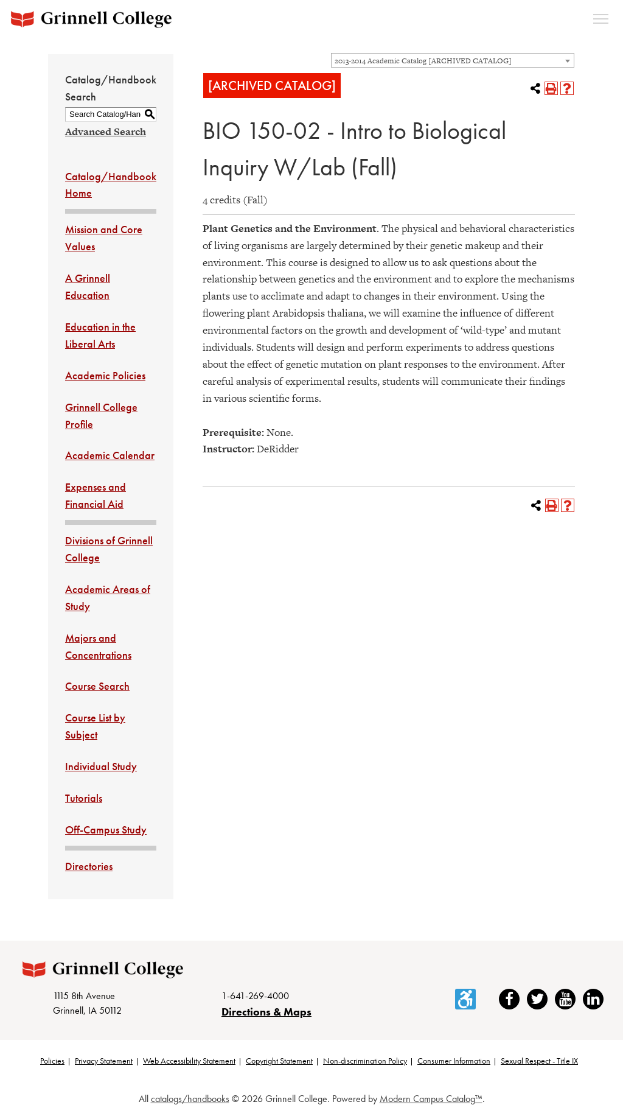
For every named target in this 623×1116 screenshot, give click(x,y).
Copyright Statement (279, 1060)
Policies (52, 1060)
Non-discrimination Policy (365, 1060)
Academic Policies (105, 375)
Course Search (97, 686)
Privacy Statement (104, 1060)
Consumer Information (453, 1060)
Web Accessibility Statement (189, 1060)
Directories (89, 866)
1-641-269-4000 (255, 995)
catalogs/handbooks (190, 1098)
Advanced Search (105, 131)
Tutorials (83, 798)
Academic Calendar (110, 455)
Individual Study (101, 766)
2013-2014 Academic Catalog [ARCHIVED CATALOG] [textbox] (423, 60)
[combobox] (452, 60)
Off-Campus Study (106, 830)
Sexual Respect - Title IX (539, 1060)
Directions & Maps (266, 1012)
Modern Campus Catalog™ (431, 1098)
